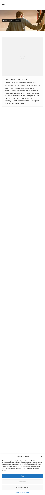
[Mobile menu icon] (3, 5)
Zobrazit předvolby (22, 487)
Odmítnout (22, 482)
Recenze (7, 82)
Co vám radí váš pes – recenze (16, 79)
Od (20, 82)
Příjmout (22, 476)
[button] (42, 457)
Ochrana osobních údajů (22, 492)
